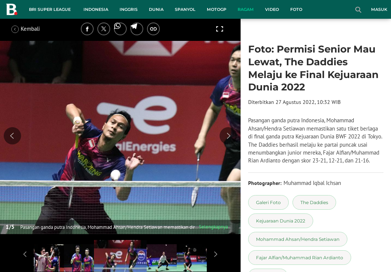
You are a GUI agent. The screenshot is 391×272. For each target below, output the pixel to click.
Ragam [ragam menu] (246, 9)
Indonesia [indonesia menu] (95, 9)
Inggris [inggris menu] (129, 9)
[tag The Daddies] (314, 202)
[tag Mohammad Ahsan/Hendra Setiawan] (297, 239)
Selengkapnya (213, 227)
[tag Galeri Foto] (268, 202)
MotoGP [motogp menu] (216, 9)
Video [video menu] (272, 9)
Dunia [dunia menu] (156, 9)
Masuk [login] (379, 9)
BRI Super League (50, 9)
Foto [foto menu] (296, 9)
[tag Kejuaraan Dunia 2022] (280, 220)
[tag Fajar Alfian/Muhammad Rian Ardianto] (299, 257)
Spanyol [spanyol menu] (185, 9)
